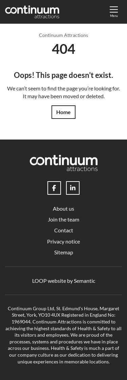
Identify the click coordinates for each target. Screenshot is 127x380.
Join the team (63, 219)
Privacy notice (63, 241)
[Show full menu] (114, 11)
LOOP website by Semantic (63, 280)
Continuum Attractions (63, 35)
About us (63, 208)
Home (63, 112)
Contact (63, 230)
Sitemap (63, 252)
